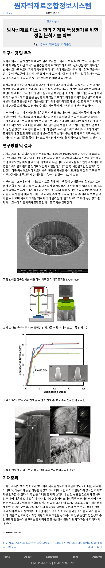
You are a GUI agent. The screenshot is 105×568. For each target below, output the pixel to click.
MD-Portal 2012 (42, 563)
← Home (8, 13)
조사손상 (66, 44)
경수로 (44, 44)
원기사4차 (52, 21)
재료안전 (54, 44)
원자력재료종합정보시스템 (52, 6)
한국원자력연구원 (64, 563)
